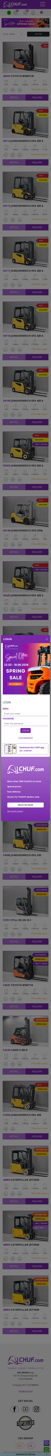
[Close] (47, 639)
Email (6, 708)
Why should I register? (15, 811)
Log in (25, 730)
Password (8, 718)
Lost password (25, 737)
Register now (25, 805)
